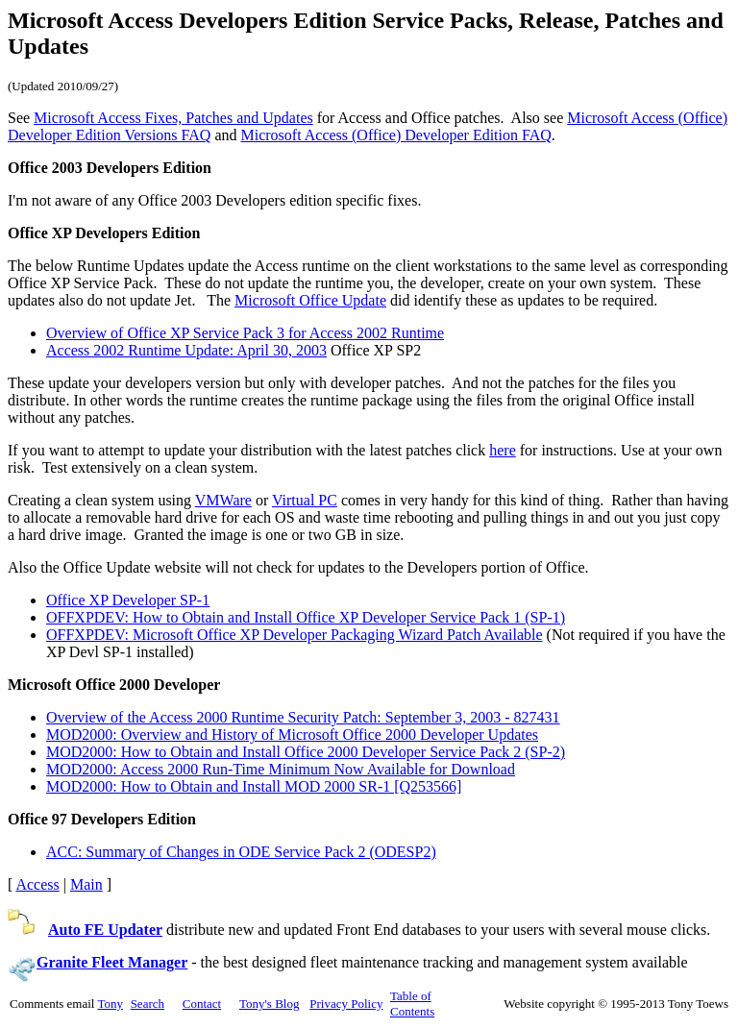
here (502, 450)
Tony (110, 1003)
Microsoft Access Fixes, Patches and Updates (173, 118)
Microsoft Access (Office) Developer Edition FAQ (396, 135)
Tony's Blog (269, 1003)
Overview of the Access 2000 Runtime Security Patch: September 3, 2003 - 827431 (303, 717)
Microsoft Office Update (310, 300)
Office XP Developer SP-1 (127, 600)
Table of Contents (412, 1003)
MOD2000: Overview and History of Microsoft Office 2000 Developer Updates (292, 734)
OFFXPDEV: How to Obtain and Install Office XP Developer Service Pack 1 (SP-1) (305, 617)
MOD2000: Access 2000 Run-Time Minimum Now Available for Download (280, 769)
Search (147, 1003)
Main (86, 884)
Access (37, 884)
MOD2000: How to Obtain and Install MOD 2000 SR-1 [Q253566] (253, 786)
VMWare (223, 500)
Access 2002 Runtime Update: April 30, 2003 (186, 350)
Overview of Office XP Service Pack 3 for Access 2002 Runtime (245, 333)
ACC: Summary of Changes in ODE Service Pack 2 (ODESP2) (241, 852)
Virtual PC (304, 500)
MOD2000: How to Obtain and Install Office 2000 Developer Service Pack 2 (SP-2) (305, 752)
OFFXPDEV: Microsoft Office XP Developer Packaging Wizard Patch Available (294, 634)
